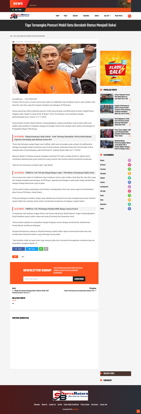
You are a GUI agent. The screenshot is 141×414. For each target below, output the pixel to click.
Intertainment (104, 186)
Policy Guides (85, 405)
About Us (44, 405)
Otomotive (103, 204)
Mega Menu (118, 15)
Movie (102, 195)
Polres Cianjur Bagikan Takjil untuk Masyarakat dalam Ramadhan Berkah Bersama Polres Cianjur (123, 133)
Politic (102, 208)
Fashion (102, 182)
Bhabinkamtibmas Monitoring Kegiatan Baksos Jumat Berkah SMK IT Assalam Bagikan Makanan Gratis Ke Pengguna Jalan (123, 145)
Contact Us (52, 405)
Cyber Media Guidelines (71, 405)
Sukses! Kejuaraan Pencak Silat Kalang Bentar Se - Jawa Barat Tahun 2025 (122, 96)
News (101, 200)
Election (102, 178)
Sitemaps (37, 405)
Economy (103, 169)
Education (103, 173)
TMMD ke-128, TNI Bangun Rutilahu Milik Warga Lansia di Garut (51, 209)
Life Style (102, 191)
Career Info (103, 405)
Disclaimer (94, 405)
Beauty (102, 160)
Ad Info (60, 405)
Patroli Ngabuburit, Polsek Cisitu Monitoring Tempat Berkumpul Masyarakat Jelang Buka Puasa (122, 121)
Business (103, 164)
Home (57, 15)
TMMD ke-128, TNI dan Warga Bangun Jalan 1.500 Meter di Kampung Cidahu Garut (59, 173)
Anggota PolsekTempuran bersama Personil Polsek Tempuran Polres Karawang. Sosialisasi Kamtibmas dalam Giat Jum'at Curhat (123, 109)
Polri (22, 257)
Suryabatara (75, 409)
